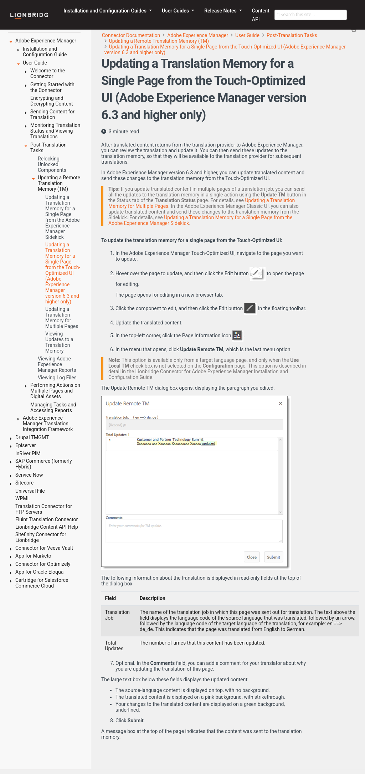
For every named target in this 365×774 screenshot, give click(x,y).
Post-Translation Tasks (292, 35)
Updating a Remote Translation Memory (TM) (159, 41)
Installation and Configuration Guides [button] (105, 11)
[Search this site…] (310, 15)
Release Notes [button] (221, 11)
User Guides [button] (176, 11)
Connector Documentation (131, 35)
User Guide (247, 35)
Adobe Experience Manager (197, 35)
